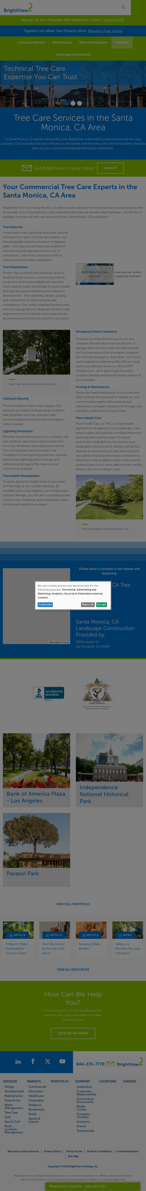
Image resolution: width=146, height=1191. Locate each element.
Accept (101, 604)
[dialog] (73, 595)
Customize (45, 604)
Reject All (88, 604)
